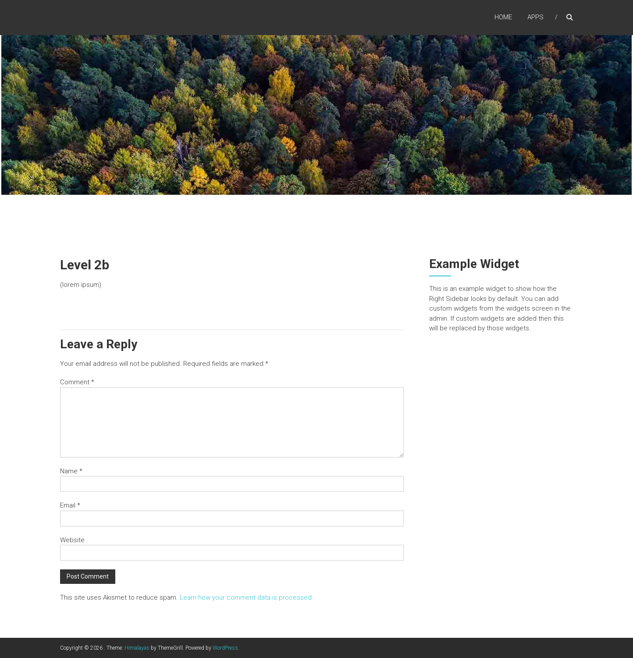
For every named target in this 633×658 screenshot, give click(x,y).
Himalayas (136, 648)
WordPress (225, 648)
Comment (77, 382)
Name (71, 471)
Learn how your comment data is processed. (246, 597)
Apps (535, 17)
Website (72, 540)
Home (503, 17)
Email (70, 505)
